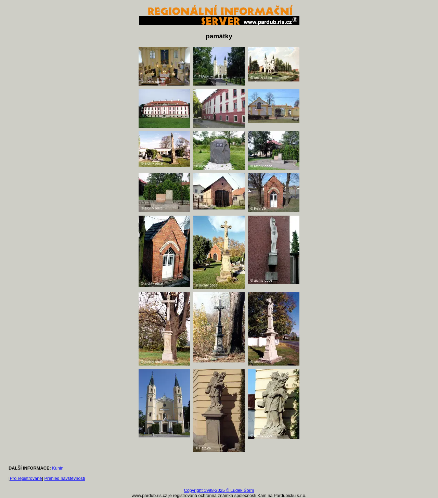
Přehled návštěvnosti (64, 478)
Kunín (57, 468)
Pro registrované (26, 478)
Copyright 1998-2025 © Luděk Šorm (219, 490)
